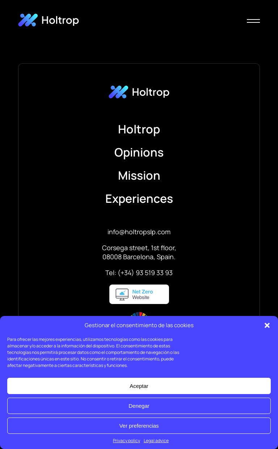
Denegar (139, 406)
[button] (267, 325)
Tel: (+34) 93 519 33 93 (139, 272)
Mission (139, 175)
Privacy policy (126, 440)
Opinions (139, 152)
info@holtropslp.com (139, 231)
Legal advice (156, 440)
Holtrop (139, 129)
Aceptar (139, 386)
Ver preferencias (139, 426)
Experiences (139, 198)
